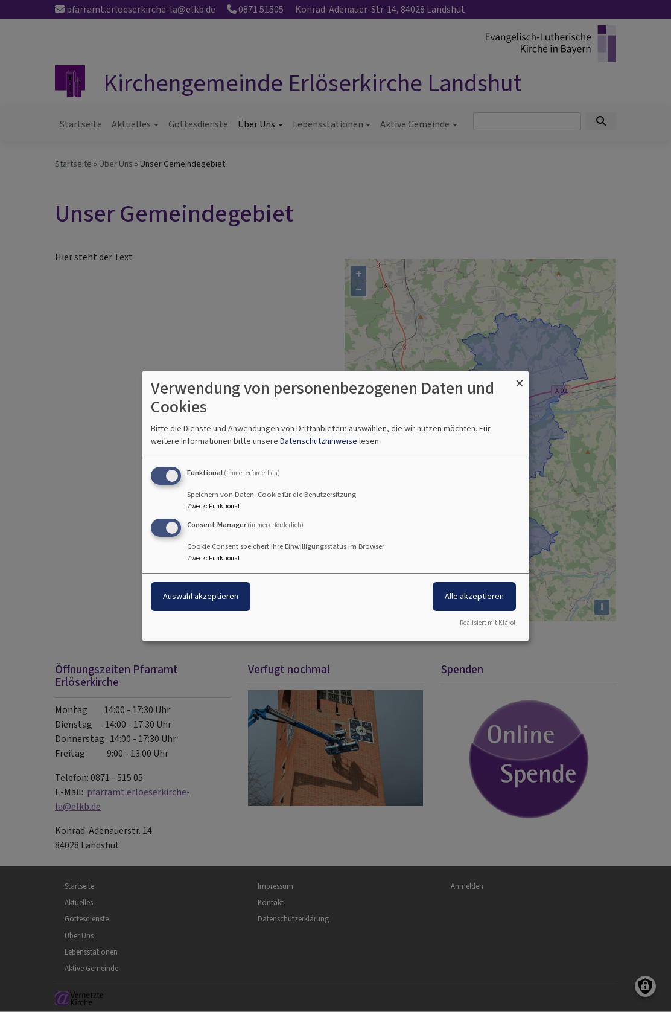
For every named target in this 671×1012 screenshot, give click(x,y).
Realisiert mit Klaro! (487, 622)
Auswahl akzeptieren (200, 596)
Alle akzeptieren (474, 596)
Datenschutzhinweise (318, 441)
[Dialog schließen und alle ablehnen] (519, 378)
